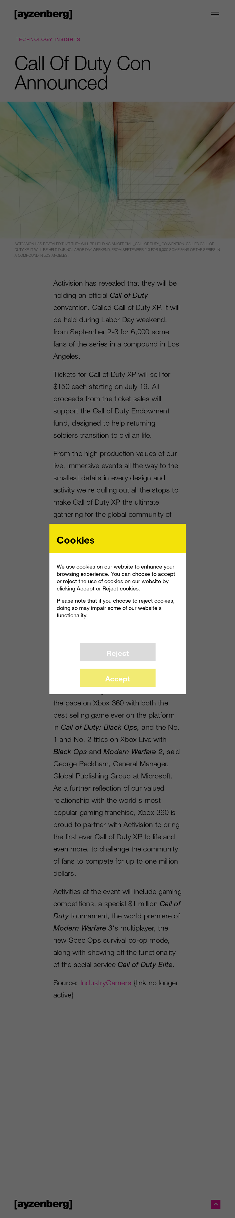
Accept (117, 678)
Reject (117, 653)
